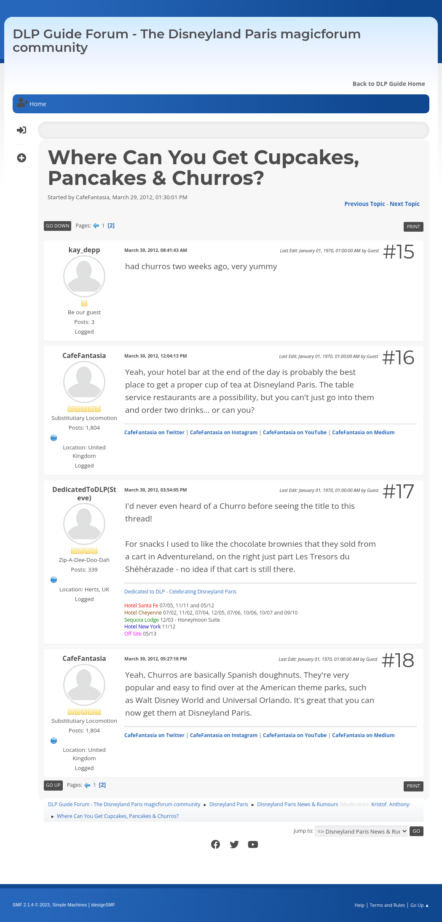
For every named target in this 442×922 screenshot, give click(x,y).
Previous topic (364, 204)
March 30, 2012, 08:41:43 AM (155, 250)
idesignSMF (103, 904)
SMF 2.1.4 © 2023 (31, 904)
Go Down (57, 225)
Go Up (53, 785)
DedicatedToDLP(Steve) (84, 493)
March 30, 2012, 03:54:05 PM (155, 489)
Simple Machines (69, 904)
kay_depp (84, 249)
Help (359, 905)
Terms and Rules (387, 905)
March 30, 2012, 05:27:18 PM (155, 658)
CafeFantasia (84, 355)
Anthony (399, 804)
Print (413, 226)
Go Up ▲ (419, 905)
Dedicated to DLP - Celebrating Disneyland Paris (180, 591)
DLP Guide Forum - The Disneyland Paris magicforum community (187, 40)
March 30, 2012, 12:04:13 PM (155, 356)
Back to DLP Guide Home (389, 84)
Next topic (405, 204)
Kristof (379, 804)
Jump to (303, 830)
